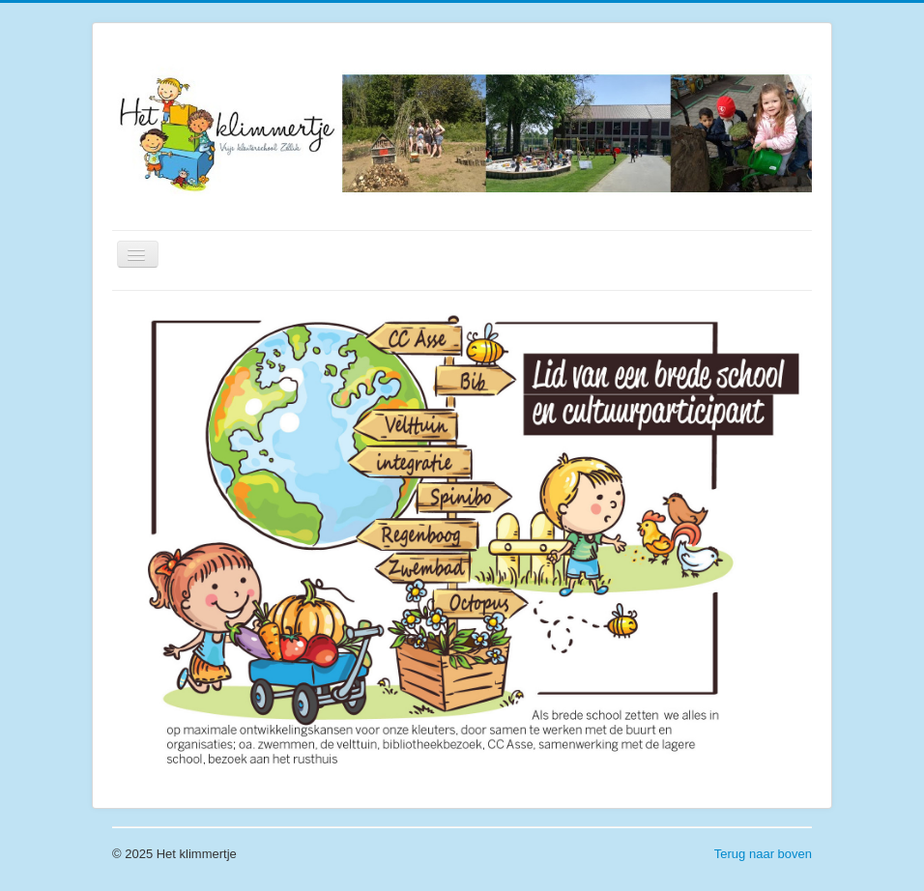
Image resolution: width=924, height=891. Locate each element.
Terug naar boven (763, 854)
